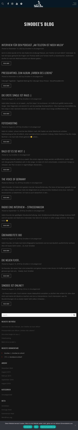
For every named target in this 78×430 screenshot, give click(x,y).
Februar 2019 (6, 376)
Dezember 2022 (7, 368)
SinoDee (28, 49)
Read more (6, 63)
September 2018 (7, 380)
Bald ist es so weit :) (9, 342)
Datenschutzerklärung (48, 427)
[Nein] (75, 425)
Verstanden (27, 427)
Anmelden (5, 406)
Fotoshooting (6, 338)
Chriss (25, 289)
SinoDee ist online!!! (18, 353)
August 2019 (6, 372)
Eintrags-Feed (6, 410)
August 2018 (6, 383)
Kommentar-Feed (8, 414)
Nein (36, 427)
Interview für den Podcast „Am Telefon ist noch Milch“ (21, 327)
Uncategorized (38, 49)
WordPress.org (7, 417)
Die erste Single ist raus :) (11, 334)
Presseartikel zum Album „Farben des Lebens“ (18, 330)
